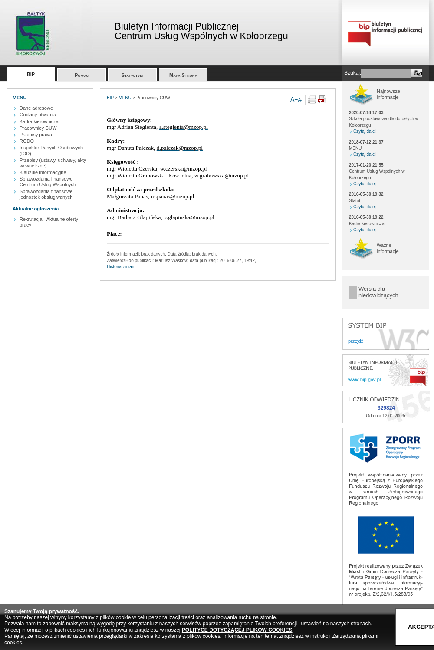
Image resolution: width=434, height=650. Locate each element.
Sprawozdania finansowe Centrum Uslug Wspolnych (48, 181)
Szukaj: (352, 73)
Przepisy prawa (36, 134)
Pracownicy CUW (38, 128)
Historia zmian (120, 266)
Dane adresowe (36, 108)
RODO (27, 141)
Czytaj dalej (364, 131)
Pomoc (82, 75)
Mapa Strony (183, 75)
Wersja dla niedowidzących (378, 292)
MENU (124, 97)
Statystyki (133, 75)
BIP (31, 74)
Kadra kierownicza (39, 121)
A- (300, 99)
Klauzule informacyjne (43, 172)
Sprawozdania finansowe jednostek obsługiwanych (46, 194)
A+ (294, 99)
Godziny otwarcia (38, 114)
